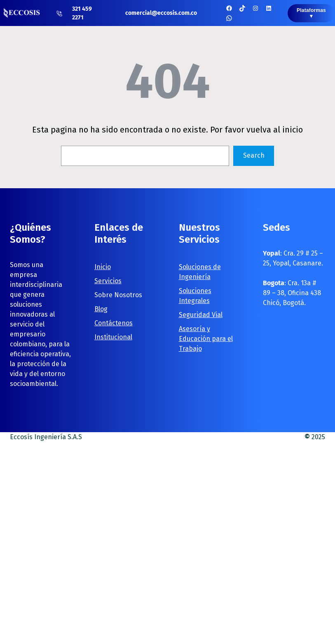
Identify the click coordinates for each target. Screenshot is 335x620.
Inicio (102, 267)
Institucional (113, 337)
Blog (101, 309)
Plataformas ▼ (311, 13)
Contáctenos (113, 323)
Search (254, 155)
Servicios (108, 281)
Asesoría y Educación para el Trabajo (206, 339)
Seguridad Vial (201, 315)
